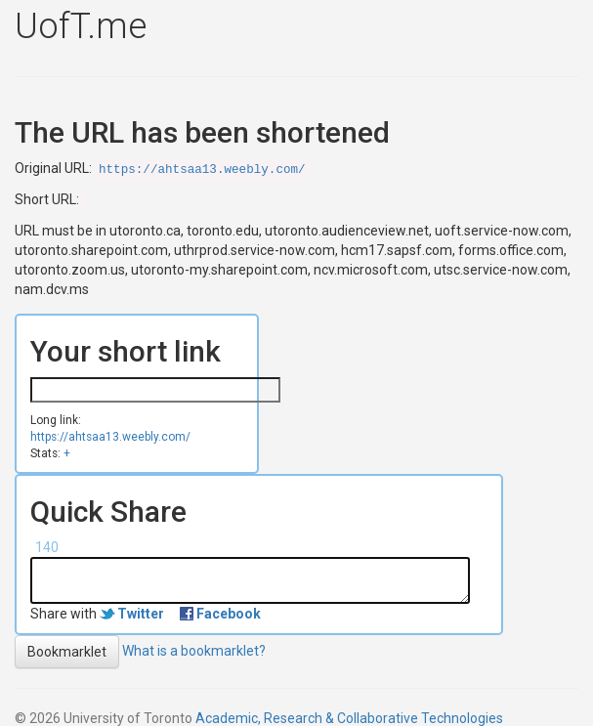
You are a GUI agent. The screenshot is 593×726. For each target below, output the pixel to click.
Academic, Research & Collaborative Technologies (349, 718)
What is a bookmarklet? (194, 650)
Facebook (228, 613)
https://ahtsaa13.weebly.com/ (202, 170)
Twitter (140, 613)
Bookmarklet (66, 652)
